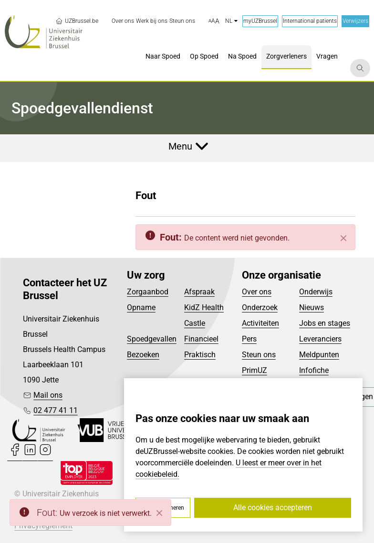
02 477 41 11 (55, 410)
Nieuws (311, 307)
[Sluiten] (343, 238)
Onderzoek (260, 307)
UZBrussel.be (76, 21)
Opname (141, 307)
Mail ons (47, 395)
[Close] (159, 513)
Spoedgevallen (152, 338)
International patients (310, 21)
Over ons (256, 291)
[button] (214, 21)
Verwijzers (355, 21)
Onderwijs (315, 291)
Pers (249, 338)
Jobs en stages (324, 323)
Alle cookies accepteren (272, 507)
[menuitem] (123, 21)
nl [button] (231, 21)
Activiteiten (260, 323)
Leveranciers (320, 338)
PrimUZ (254, 370)
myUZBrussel (260, 21)
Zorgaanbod (147, 291)
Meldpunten (319, 354)
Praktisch (200, 354)
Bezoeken (143, 354)
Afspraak (199, 291)
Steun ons (259, 354)
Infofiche (314, 370)
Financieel (201, 338)
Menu (180, 146)
